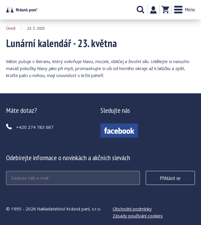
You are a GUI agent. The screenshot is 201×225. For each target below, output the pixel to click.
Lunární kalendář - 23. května (22, 9)
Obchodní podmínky (132, 209)
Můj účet (153, 10)
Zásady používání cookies (138, 216)
